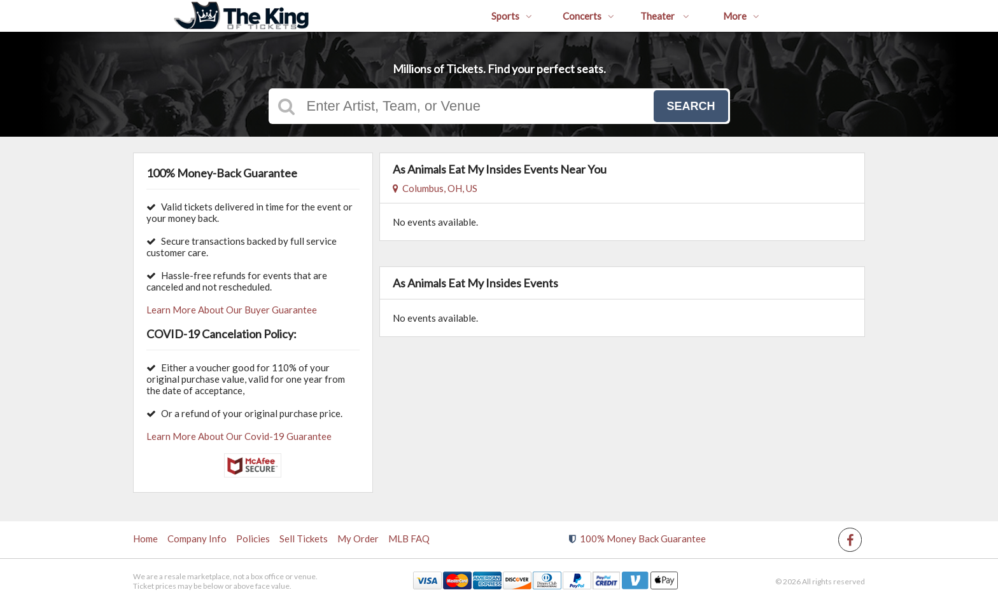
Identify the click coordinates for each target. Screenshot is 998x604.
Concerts (588, 16)
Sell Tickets (303, 538)
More (741, 16)
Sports (511, 16)
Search (690, 106)
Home (145, 538)
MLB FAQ (409, 538)
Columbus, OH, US (435, 188)
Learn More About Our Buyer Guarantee (231, 309)
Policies (253, 538)
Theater (664, 16)
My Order (358, 538)
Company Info (197, 538)
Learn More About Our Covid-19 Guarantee (239, 436)
